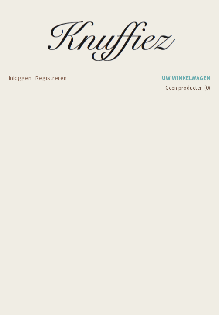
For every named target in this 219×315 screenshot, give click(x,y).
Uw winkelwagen (186, 78)
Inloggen (20, 78)
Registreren (51, 78)
